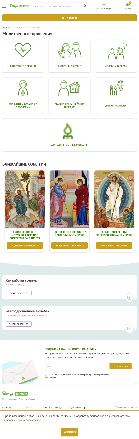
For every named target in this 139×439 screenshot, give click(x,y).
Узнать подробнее (18, 293)
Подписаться (120, 366)
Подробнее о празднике (25, 245)
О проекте (7, 407)
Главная (6, 26)
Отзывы (30, 407)
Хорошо (69, 432)
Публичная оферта (78, 407)
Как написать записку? (51, 407)
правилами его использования (22, 420)
